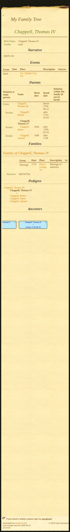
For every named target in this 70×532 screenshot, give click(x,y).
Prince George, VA (43, 167)
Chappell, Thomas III (22, 105)
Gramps (18, 523)
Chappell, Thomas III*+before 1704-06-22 (33, 224)
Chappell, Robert (23, 113)
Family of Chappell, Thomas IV (26, 153)
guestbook (46, 519)
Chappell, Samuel (23, 136)
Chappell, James (23, 128)
